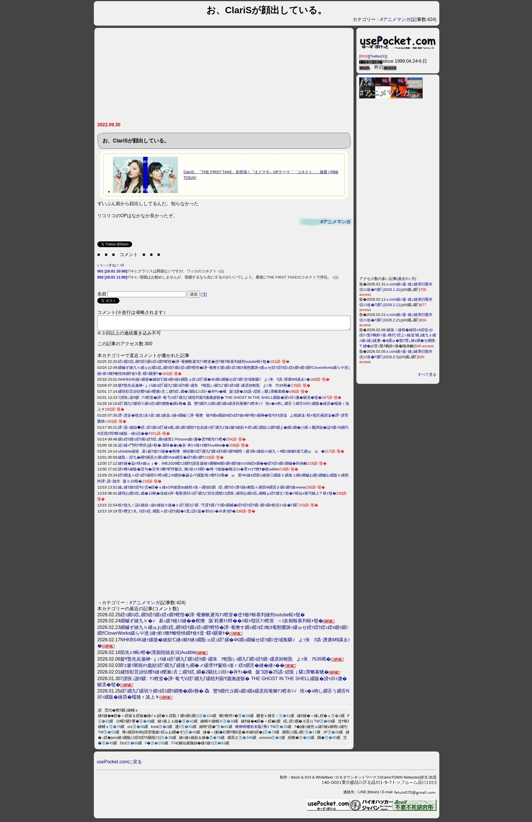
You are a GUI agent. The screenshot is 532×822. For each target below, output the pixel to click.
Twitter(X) (378, 56)
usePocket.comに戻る (119, 764)
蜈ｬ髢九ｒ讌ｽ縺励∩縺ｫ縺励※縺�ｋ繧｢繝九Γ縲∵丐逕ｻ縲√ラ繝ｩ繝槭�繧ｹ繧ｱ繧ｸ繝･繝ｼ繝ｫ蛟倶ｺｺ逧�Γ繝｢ (208, 508)
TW (317, 724)
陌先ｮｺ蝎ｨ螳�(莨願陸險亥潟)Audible (158, 655)
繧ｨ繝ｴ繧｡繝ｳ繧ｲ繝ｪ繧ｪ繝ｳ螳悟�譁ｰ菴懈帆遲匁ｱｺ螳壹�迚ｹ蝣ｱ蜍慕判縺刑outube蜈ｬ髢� (194, 364)
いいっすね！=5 (110, 265)
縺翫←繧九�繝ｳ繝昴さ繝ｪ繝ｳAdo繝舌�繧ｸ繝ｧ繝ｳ (161, 460)
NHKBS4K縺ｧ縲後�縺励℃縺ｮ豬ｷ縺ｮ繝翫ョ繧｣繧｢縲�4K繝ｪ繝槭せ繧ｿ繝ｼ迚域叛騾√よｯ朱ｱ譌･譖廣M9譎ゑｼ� (214, 382)
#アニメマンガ (395, 19)
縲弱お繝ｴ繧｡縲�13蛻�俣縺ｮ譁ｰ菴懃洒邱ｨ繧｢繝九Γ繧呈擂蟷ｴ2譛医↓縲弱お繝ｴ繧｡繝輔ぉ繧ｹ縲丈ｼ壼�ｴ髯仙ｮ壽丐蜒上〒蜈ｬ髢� (227, 496)
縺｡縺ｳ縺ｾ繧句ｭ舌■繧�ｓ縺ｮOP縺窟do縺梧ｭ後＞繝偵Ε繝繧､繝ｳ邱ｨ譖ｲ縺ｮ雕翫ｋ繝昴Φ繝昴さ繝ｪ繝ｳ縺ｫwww (211, 490)
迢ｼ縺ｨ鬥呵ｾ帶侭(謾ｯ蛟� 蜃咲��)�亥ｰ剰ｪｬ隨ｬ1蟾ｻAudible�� (173, 448)
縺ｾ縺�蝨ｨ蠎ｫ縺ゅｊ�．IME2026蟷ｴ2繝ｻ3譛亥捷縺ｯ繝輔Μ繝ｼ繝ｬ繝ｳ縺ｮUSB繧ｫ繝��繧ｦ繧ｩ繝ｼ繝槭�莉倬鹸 (212, 466)
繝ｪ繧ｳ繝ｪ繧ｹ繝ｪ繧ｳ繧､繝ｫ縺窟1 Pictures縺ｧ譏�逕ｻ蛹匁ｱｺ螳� (172, 442)
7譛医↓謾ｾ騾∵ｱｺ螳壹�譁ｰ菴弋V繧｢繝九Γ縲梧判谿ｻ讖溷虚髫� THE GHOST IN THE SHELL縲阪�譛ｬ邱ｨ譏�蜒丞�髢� (220, 400)
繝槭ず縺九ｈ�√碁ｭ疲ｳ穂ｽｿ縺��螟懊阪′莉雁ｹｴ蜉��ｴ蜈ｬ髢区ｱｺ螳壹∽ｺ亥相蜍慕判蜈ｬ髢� (221, 623)
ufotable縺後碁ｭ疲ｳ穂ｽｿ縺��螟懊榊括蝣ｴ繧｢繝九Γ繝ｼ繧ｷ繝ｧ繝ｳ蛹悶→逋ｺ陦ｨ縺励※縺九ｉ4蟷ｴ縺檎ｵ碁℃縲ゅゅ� (221, 454)
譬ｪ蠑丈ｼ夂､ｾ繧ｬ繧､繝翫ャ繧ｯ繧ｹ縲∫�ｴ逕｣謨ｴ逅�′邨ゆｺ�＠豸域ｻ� (177, 514)
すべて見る (427, 374)
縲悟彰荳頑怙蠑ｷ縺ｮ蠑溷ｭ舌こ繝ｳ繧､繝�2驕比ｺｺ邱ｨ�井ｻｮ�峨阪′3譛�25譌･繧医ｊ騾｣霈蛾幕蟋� (203, 394)
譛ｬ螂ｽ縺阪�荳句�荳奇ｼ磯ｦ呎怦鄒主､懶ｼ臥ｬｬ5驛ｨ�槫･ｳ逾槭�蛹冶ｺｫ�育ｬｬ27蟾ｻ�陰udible (198, 472)
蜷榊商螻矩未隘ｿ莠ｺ (252, 729)
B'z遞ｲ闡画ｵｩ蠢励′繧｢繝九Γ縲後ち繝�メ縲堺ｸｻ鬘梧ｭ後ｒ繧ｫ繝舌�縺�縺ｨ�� (202, 667)
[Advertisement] (224, 77)
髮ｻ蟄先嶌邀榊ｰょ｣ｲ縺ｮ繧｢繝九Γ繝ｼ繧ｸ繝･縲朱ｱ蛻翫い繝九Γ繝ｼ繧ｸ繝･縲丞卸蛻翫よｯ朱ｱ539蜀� (204, 388)
